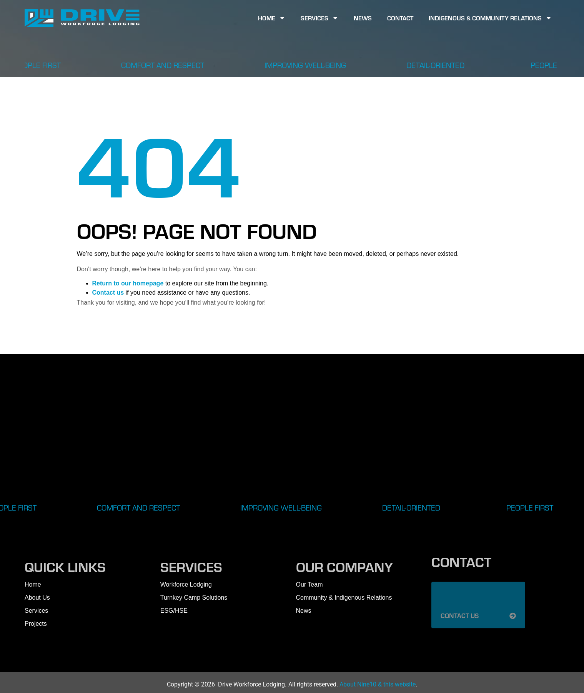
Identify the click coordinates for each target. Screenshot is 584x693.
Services (319, 18)
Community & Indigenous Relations (344, 597)
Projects (36, 623)
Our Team (309, 584)
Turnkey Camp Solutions (194, 597)
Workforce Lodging (186, 584)
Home (271, 18)
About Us (37, 597)
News (363, 18)
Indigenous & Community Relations (490, 18)
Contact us (108, 292)
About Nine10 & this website (377, 684)
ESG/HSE (174, 610)
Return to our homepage (128, 283)
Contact (400, 18)
